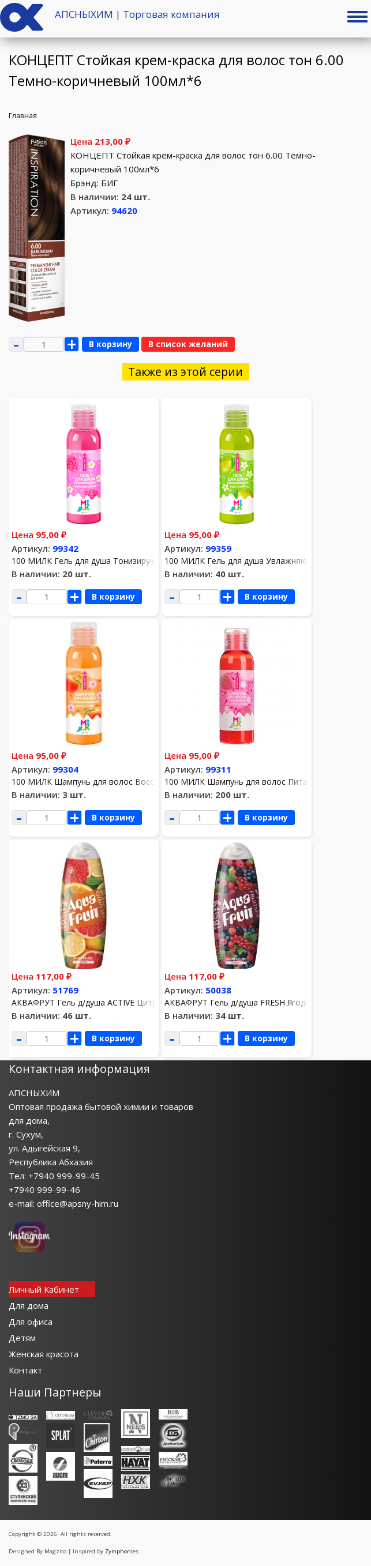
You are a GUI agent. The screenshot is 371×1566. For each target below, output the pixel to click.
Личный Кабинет (44, 1289)
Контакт (25, 1370)
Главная (23, 115)
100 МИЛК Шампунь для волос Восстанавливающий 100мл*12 (135, 781)
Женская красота (43, 1354)
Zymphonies (121, 1551)
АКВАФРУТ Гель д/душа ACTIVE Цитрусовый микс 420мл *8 (128, 1002)
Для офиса (31, 1321)
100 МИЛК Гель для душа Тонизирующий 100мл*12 (112, 560)
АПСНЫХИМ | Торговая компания (137, 14)
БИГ (109, 183)
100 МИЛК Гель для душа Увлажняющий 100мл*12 (263, 560)
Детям (22, 1337)
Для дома (28, 1305)
